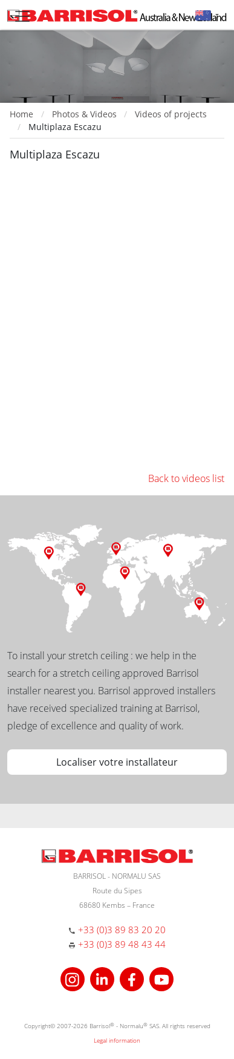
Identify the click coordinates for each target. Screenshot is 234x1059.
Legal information (117, 1040)
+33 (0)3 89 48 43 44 (122, 944)
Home (21, 114)
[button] (207, 14)
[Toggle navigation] (22, 16)
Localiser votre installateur (117, 762)
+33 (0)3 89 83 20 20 (122, 930)
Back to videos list (186, 478)
